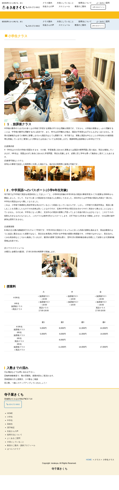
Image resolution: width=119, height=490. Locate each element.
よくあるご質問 (102, 3)
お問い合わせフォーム (98, 7)
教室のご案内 (80, 6)
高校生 (10, 439)
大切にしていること (65, 3)
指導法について (85, 3)
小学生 (10, 432)
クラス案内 (47, 3)
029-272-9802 (33, 7)
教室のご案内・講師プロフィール (21, 460)
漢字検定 (11, 442)
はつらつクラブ (13, 464)
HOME (10, 428)
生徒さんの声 (48, 6)
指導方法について (14, 450)
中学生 (10, 435)
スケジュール (64, 6)
